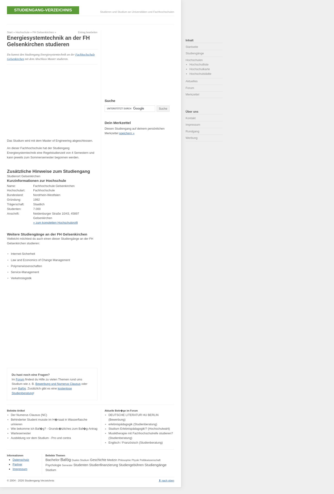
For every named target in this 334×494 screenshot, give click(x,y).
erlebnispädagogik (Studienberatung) (133, 424)
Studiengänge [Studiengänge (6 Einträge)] (156, 465)
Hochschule (22, 32)
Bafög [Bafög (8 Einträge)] (65, 459)
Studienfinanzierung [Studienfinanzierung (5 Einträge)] (103, 465)
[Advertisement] (91, 19)
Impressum (193, 124)
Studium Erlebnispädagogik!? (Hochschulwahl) (139, 429)
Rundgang (192, 131)
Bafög (22, 388)
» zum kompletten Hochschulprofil (55, 222)
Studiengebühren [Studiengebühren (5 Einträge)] (131, 465)
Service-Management (25, 272)
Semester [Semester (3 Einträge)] (67, 465)
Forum (20, 379)
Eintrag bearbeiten (87, 32)
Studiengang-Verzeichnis (43, 10)
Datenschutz (21, 459)
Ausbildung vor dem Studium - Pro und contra (41, 438)
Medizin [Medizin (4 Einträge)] (112, 460)
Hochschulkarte (199, 69)
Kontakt (191, 118)
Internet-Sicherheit (23, 253)
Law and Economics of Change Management (40, 260)
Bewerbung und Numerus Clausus (58, 384)
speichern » (127, 133)
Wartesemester (21, 433)
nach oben (168, 480)
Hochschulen (194, 60)
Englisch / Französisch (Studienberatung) (136, 442)
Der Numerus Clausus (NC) (29, 415)
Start (10, 32)
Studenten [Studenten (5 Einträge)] (80, 465)
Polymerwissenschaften (26, 266)
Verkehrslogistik (21, 278)
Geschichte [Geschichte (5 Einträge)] (98, 460)
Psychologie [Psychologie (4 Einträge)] (53, 465)
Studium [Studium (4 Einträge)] (50, 470)
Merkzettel (192, 94)
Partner (17, 464)
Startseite (192, 47)
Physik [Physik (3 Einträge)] (135, 460)
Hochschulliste (199, 64)
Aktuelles (192, 81)
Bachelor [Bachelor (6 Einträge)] (52, 460)
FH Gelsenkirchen (43, 32)
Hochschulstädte (200, 73)
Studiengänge (195, 53)
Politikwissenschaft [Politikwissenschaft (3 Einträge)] (150, 460)
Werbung (192, 138)
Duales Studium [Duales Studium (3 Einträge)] (80, 460)
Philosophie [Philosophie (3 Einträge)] (124, 460)
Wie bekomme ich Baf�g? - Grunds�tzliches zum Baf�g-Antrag (54, 429)
